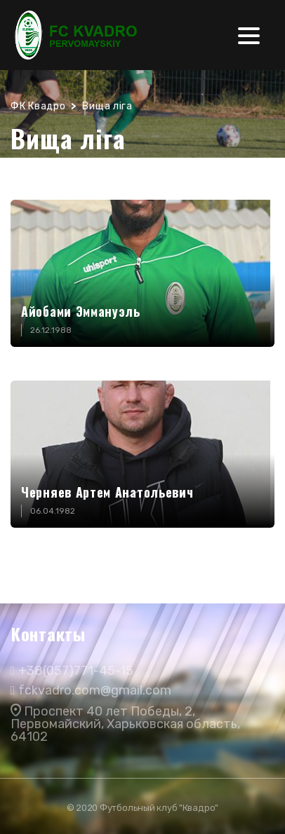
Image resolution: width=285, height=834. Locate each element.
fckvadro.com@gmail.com (94, 690)
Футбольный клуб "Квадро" (159, 807)
